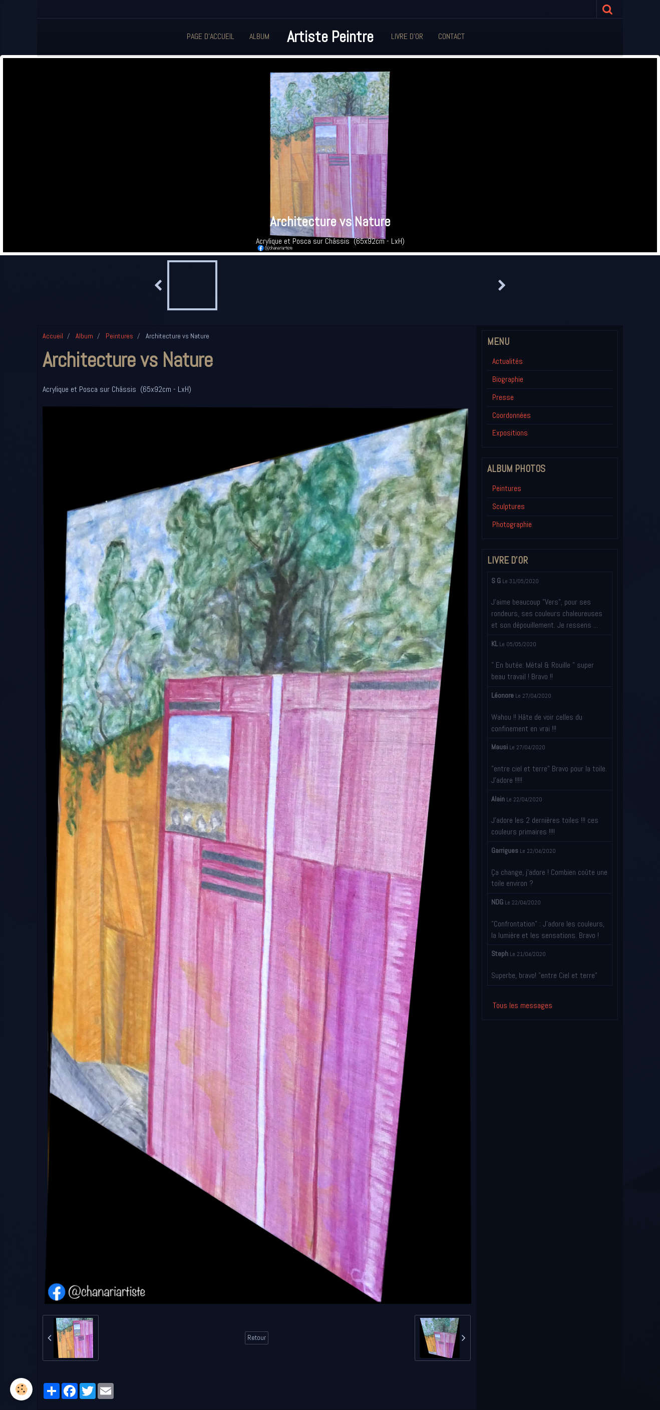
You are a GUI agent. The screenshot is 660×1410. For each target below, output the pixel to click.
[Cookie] (21, 1389)
